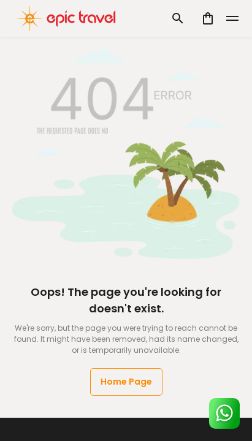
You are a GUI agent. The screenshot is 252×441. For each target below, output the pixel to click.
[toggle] (232, 18)
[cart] (207, 18)
